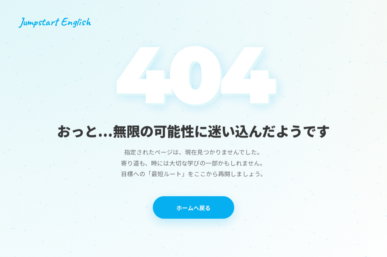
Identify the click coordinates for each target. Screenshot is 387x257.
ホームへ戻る (193, 208)
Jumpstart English (54, 21)
